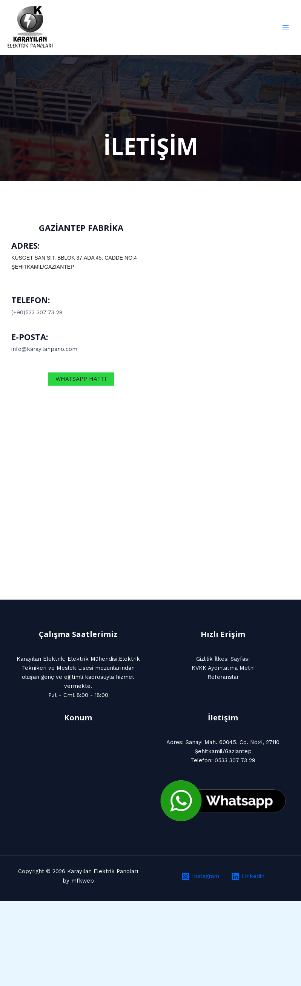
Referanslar (223, 677)
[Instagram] (200, 876)
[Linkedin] (248, 876)
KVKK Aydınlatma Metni (223, 668)
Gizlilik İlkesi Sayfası (223, 658)
